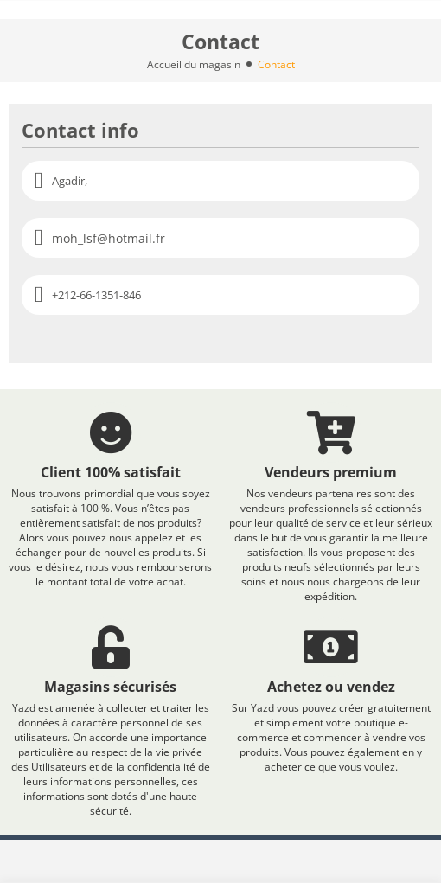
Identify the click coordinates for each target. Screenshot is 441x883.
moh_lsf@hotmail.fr (108, 238)
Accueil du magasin (193, 64)
